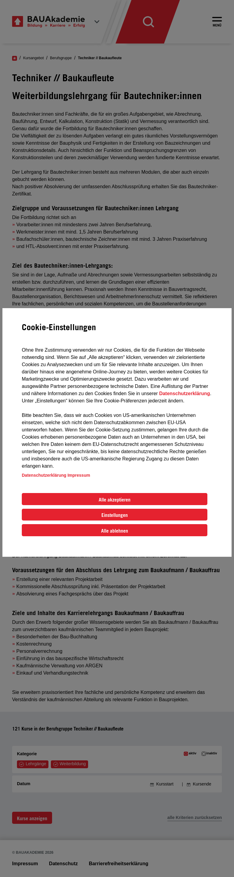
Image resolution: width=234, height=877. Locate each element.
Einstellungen (114, 515)
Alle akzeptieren (114, 500)
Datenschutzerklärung (184, 393)
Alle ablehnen (114, 531)
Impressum (79, 475)
